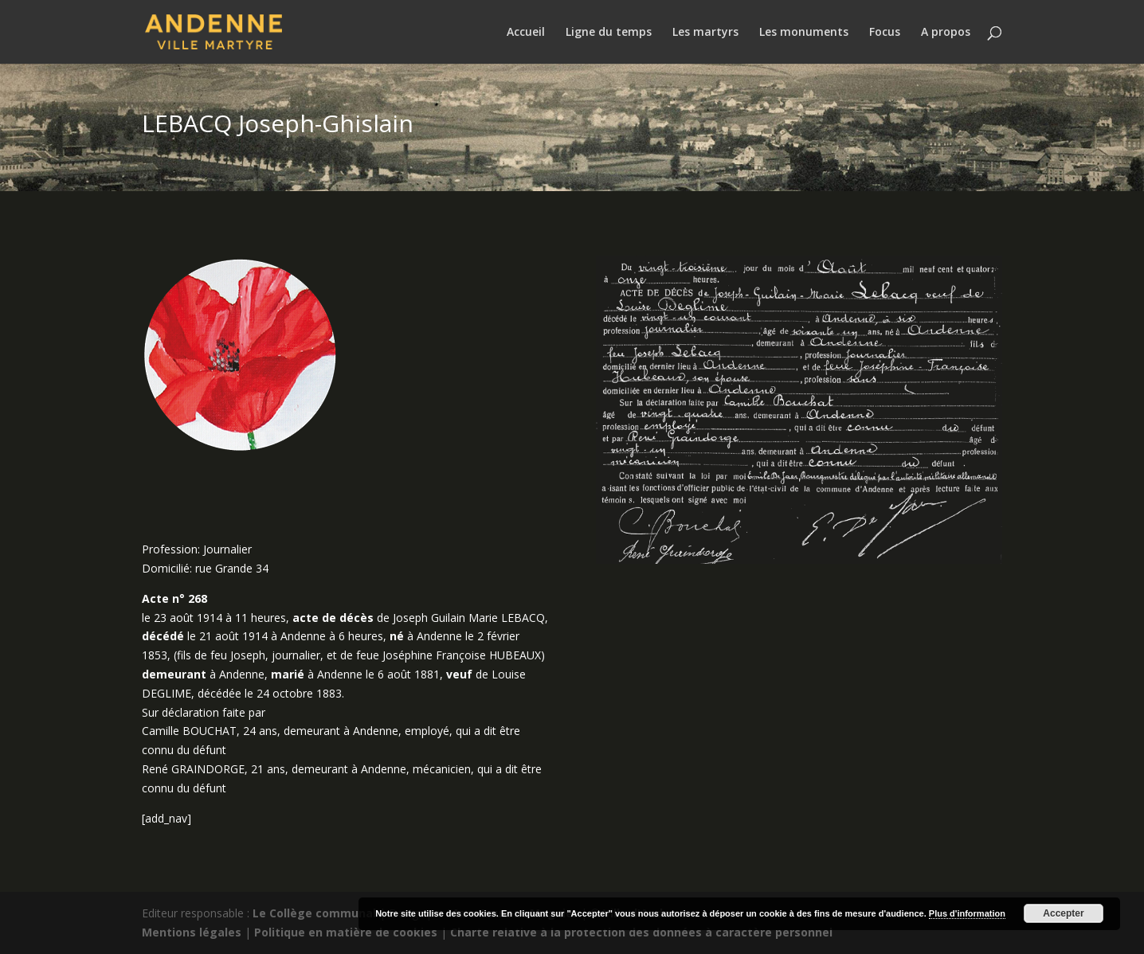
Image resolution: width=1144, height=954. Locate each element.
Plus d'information (967, 913)
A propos (945, 32)
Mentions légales (191, 932)
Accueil (526, 32)
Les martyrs (705, 32)
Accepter (1063, 913)
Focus (884, 32)
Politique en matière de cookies (345, 932)
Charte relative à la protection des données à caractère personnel (641, 932)
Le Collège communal (314, 913)
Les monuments (803, 32)
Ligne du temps (609, 32)
